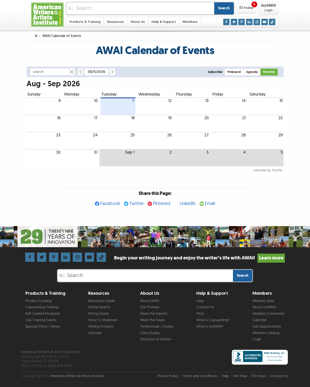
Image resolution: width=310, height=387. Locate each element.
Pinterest (161, 203)
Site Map (240, 376)
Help (200, 301)
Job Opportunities (267, 326)
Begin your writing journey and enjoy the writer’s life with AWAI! (199, 258)
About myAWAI (264, 307)
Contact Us (205, 307)
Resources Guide (101, 301)
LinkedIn (188, 203)
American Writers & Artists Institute (77, 376)
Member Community (269, 313)
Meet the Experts (153, 313)
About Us (137, 22)
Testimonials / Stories (157, 326)
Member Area (263, 301)
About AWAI (149, 301)
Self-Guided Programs (42, 313)
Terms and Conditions (200, 376)
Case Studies (150, 333)
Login (257, 339)
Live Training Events (40, 320)
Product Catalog (38, 301)
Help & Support (164, 22)
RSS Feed (258, 376)
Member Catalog (266, 333)
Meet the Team (152, 320)
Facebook (110, 203)
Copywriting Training (41, 307)
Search (224, 8)
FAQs (200, 313)
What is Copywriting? (213, 320)
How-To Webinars (102, 320)
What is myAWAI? (209, 326)
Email (210, 203)
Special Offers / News (42, 326)
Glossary (95, 333)
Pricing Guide (98, 313)
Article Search (99, 307)
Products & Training (85, 22)
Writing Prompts (100, 326)
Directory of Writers (155, 339)
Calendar (260, 320)
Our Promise (149, 307)
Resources (115, 22)
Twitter (136, 203)
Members (190, 22)
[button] (246, 8)
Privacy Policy (167, 376)
